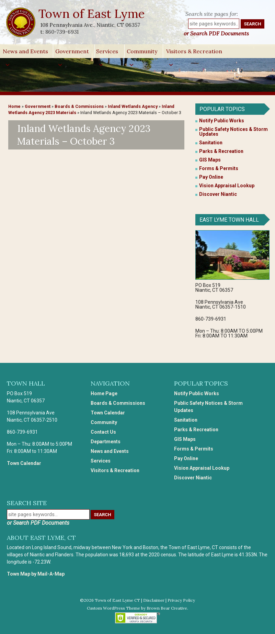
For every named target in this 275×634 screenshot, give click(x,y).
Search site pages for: (211, 13)
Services (107, 53)
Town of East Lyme (92, 13)
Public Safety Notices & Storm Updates (233, 131)
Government (72, 53)
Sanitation (210, 142)
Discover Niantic (218, 194)
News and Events (25, 53)
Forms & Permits (218, 168)
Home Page (104, 393)
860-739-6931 (62, 32)
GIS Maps (210, 160)
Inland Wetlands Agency (133, 106)
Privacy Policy (181, 600)
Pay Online (211, 177)
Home (14, 106)
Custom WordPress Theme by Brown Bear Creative (137, 608)
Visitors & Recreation (194, 53)
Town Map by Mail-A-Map (36, 574)
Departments (106, 441)
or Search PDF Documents (216, 33)
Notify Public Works (221, 120)
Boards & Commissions (79, 106)
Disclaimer (153, 600)
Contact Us (103, 432)
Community (142, 53)
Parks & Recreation (221, 151)
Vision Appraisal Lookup (226, 185)
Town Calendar (24, 463)
